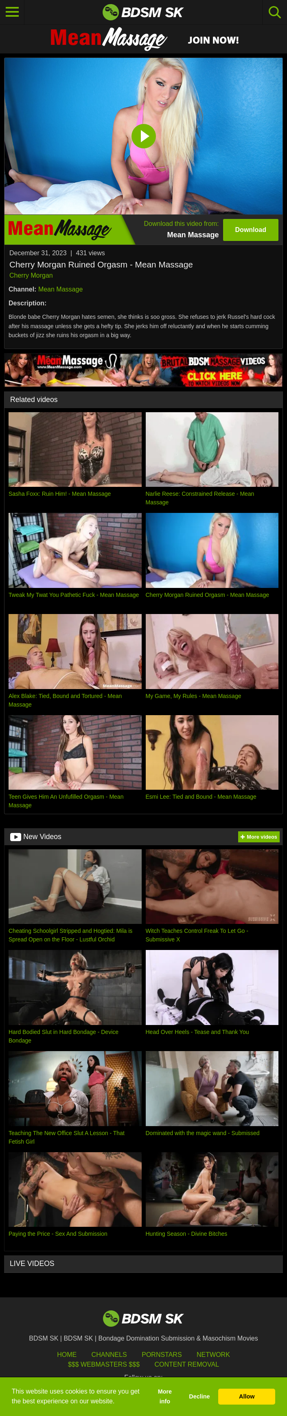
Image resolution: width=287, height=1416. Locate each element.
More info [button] (165, 1396)
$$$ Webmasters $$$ (104, 1364)
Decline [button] (199, 1396)
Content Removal (186, 1364)
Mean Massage (60, 289)
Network (213, 1354)
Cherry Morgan (31, 275)
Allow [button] (246, 1396)
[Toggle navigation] (12, 12)
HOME (67, 1354)
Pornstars (162, 1354)
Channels (109, 1354)
